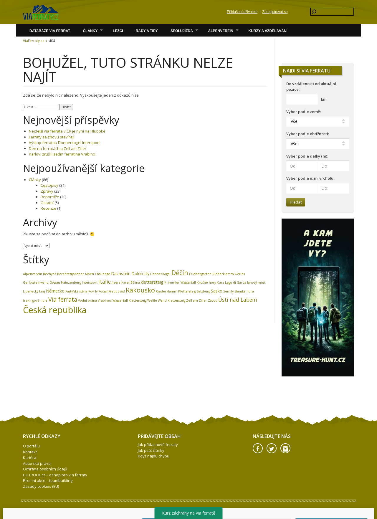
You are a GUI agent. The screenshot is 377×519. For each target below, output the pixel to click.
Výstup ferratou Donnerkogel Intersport (64, 142)
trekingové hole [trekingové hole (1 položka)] (35, 300)
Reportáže (50, 196)
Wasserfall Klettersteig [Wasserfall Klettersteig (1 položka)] (129, 300)
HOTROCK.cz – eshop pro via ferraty (55, 474)
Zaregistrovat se (275, 12)
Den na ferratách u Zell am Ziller (57, 148)
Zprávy (47, 191)
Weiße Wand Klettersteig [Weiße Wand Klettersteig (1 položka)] (166, 300)
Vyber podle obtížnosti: (307, 133)
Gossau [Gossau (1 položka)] (54, 282)
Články (90, 31)
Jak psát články (151, 450)
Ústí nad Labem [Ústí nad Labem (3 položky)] (237, 299)
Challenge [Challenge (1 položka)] (102, 274)
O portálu (31, 446)
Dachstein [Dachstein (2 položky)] (120, 273)
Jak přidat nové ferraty (158, 444)
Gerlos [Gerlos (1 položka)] (240, 274)
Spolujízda (182, 31)
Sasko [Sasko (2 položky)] (216, 291)
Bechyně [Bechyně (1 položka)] (49, 274)
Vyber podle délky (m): (307, 156)
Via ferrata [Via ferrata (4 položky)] (62, 299)
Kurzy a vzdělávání (268, 31)
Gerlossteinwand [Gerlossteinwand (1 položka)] (36, 282)
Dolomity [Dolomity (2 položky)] (140, 273)
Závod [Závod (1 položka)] (212, 300)
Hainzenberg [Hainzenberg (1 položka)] (71, 282)
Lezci (118, 31)
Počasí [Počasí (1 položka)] (103, 291)
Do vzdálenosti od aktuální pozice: (311, 86)
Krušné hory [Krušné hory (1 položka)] (206, 282)
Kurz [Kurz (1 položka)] (220, 282)
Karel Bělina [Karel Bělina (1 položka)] (130, 282)
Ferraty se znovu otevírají (51, 137)
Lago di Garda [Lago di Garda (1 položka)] (235, 282)
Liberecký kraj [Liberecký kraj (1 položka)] (34, 291)
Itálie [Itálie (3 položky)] (104, 281)
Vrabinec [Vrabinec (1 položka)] (105, 300)
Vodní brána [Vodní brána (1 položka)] (87, 300)
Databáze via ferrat (49, 31)
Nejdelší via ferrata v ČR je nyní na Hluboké (67, 131)
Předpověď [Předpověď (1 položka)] (116, 291)
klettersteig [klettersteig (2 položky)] (152, 282)
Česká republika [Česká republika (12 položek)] (55, 310)
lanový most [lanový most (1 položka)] (256, 282)
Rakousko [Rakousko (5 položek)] (140, 290)
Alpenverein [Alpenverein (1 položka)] (32, 274)
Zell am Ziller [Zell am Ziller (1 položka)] (196, 300)
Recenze (48, 208)
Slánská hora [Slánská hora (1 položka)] (244, 291)
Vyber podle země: (303, 111)
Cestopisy (49, 185)
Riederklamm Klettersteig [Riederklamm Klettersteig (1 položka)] (176, 291)
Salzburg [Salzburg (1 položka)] (203, 291)
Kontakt (30, 451)
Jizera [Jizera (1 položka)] (116, 282)
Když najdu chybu (153, 456)
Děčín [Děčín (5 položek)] (179, 272)
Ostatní (47, 202)
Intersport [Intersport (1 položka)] (89, 282)
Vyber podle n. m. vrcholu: (310, 178)
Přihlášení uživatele (242, 12)
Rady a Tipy (147, 31)
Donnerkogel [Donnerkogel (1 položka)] (160, 274)
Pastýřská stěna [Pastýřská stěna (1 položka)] (76, 291)
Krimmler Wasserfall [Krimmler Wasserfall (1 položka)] (180, 282)
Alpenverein (220, 31)
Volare (40, 12)
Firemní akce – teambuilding (47, 480)
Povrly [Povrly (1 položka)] (92, 291)
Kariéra (29, 457)
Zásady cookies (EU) (41, 486)
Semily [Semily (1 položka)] (228, 291)
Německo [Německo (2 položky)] (55, 291)
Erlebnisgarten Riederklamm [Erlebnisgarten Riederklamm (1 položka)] (211, 274)
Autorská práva (37, 463)
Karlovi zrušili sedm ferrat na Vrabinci (62, 154)
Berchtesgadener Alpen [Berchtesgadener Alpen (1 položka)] (75, 274)
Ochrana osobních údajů (45, 469)
